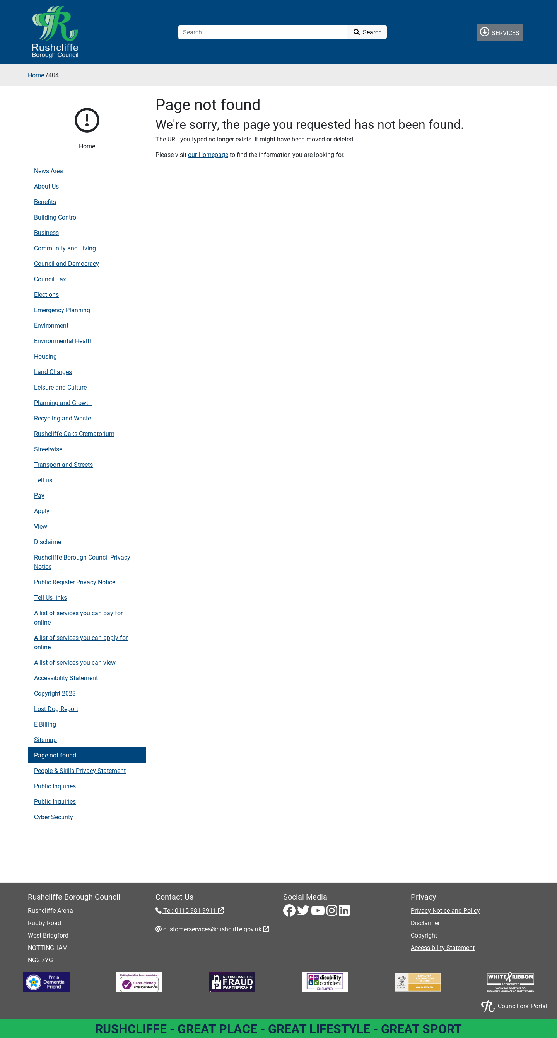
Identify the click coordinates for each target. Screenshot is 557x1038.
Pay (39, 495)
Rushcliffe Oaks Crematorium (74, 433)
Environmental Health (63, 341)
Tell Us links (50, 597)
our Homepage (208, 154)
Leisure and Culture (60, 387)
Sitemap (45, 739)
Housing (45, 356)
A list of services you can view (75, 662)
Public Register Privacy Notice (74, 582)
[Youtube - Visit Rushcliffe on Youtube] (318, 913)
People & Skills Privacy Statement (80, 770)
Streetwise (48, 449)
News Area (48, 171)
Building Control (56, 217)
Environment (51, 325)
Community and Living (65, 248)
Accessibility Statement (66, 678)
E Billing (45, 724)
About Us (46, 186)
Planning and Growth (63, 402)
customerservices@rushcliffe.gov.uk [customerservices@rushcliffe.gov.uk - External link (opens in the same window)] (215, 929)
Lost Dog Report (56, 708)
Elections (46, 294)
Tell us (43, 480)
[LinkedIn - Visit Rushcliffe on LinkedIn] (344, 913)
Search (367, 32)
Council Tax (50, 279)
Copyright (424, 935)
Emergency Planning (62, 310)
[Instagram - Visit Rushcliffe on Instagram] (332, 913)
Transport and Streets (63, 464)
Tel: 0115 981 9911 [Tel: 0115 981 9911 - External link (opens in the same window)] (193, 910)
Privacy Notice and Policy (445, 910)
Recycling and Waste (62, 418)
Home (36, 75)
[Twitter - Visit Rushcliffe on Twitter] (304, 913)
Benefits (45, 201)
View (40, 526)
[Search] (262, 32)
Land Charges (53, 372)
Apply (42, 511)
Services (499, 32)
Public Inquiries (55, 786)
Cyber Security (53, 817)
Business (46, 232)
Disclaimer (48, 542)
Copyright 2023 (55, 693)
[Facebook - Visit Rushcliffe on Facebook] (290, 913)
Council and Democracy (66, 263)
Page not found (55, 755)
